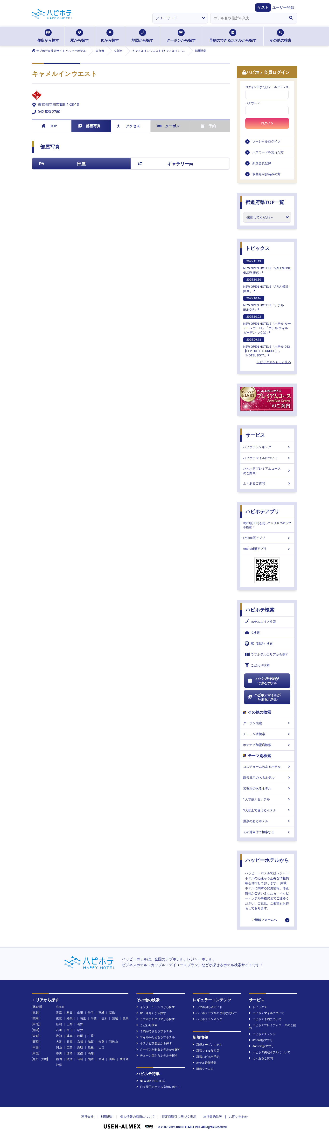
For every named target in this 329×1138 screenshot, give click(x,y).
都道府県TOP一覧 (264, 202)
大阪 (59, 1041)
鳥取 (80, 1047)
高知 (91, 1053)
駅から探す (79, 36)
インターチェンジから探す (155, 1007)
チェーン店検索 (267, 734)
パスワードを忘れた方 (268, 152)
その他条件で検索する (267, 832)
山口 (101, 1047)
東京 (59, 1018)
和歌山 (113, 1041)
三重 (91, 1036)
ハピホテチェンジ (262, 1034)
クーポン (168, 126)
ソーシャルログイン (266, 141)
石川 (59, 1030)
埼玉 (83, 1018)
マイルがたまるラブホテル (155, 1037)
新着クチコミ (203, 1068)
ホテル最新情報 (205, 1062)
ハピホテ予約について (265, 1019)
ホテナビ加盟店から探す (154, 1043)
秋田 (69, 1012)
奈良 (101, 1041)
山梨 (69, 1024)
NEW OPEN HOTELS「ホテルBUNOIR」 (263, 303)
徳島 (69, 1053)
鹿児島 (124, 1059)
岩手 (91, 1012)
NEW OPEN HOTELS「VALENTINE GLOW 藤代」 (267, 266)
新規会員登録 (261, 163)
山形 (80, 1012)
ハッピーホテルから (267, 860)
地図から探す (142, 36)
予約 (208, 126)
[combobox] (247, 18)
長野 (80, 1024)
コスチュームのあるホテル (267, 767)
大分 (101, 1059)
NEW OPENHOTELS (150, 1081)
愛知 (59, 1036)
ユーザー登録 (283, 7)
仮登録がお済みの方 (266, 174)
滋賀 (91, 1041)
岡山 (59, 1047)
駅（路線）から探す (151, 1013)
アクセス (128, 126)
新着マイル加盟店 (206, 1050)
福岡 (59, 1059)
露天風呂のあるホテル (267, 777)
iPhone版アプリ (267, 538)
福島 (112, 1012)
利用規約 (107, 1116)
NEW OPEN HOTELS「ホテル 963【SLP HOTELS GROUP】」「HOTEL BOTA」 (266, 347)
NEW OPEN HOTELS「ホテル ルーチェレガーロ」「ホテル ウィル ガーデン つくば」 (267, 324)
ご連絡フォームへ (264, 920)
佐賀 (69, 1059)
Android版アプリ (267, 548)
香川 (59, 1053)
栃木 (104, 1018)
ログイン (267, 123)
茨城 (115, 1018)
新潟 (59, 1024)
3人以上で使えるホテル (267, 810)
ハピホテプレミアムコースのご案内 (267, 471)
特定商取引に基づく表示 (179, 1116)
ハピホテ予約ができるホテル (263, 681)
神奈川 (71, 1018)
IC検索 (252, 633)
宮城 (101, 1012)
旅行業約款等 (212, 1116)
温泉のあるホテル (267, 821)
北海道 (60, 1007)
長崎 (80, 1059)
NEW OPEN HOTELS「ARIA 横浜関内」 (265, 285)
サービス (255, 435)
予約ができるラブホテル (154, 1031)
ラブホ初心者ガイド (207, 1007)
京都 (80, 1041)
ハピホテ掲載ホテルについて (269, 1052)
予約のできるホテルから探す (232, 36)
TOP (49, 126)
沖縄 (59, 1065)
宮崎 (112, 1059)
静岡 (80, 1036)
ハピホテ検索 (259, 609)
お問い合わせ (238, 1116)
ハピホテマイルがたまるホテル (264, 697)
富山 (69, 1030)
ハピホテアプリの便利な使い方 (215, 1013)
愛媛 (80, 1053)
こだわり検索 (257, 665)
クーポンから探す (181, 36)
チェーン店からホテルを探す (157, 1055)
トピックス (257, 248)
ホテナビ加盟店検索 (267, 745)
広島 (69, 1047)
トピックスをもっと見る (274, 362)
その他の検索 (280, 36)
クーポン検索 (267, 723)
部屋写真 (89, 126)
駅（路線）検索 (259, 643)
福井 (80, 1030)
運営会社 (87, 1116)
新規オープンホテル (207, 1044)
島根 (91, 1047)
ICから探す (110, 36)
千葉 (94, 1018)
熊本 (91, 1059)
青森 (59, 1012)
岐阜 (69, 1036)
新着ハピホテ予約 (206, 1056)
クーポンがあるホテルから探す (158, 1049)
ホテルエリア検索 (260, 622)
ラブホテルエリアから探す (266, 654)
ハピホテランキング (267, 447)
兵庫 (69, 1041)
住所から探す (48, 36)
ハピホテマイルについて (267, 458)
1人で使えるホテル (267, 799)
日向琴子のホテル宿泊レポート (158, 1087)
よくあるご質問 (267, 483)
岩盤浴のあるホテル (267, 788)
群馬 (125, 1018)
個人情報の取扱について (137, 1116)
